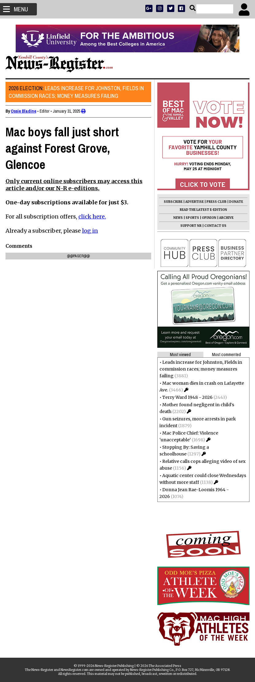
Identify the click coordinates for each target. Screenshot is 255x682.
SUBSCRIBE (172, 202)
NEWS (177, 218)
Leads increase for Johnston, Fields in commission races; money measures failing (76, 92)
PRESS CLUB (216, 202)
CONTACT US (215, 226)
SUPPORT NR (190, 226)
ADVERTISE (194, 202)
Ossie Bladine (24, 111)
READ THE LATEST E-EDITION (202, 210)
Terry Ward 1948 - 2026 (187, 397)
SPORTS (191, 218)
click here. (93, 216)
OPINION (208, 218)
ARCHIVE (225, 218)
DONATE (235, 202)
